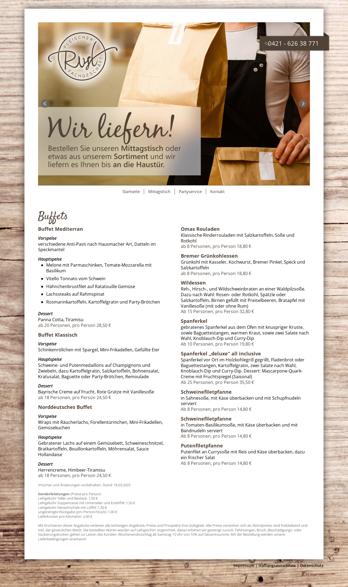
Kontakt (217, 191)
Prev (45, 103)
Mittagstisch (159, 191)
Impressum (244, 565)
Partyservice (190, 191)
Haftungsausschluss (277, 565)
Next (303, 103)
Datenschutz (312, 565)
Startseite (131, 191)
